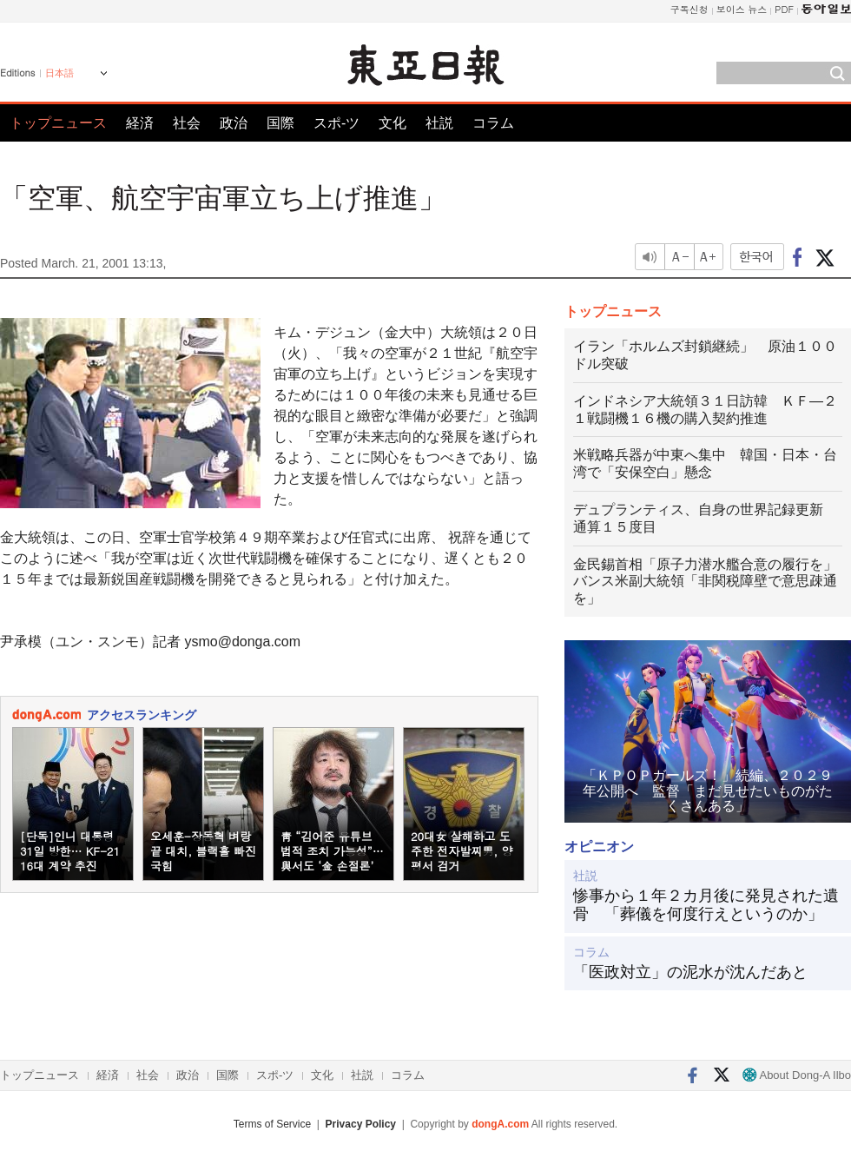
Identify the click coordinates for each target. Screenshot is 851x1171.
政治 (233, 123)
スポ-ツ (336, 123)
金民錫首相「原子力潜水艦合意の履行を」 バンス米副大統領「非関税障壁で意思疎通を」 (712, 581)
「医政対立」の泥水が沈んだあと (690, 972)
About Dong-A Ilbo (796, 1075)
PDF (784, 9)
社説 (439, 123)
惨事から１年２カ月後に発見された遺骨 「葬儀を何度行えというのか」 (706, 905)
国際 (280, 123)
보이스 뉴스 (742, 9)
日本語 (59, 73)
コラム (493, 123)
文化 (392, 123)
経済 (140, 123)
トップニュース (58, 123)
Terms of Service (272, 1124)
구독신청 (689, 9)
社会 (187, 123)
